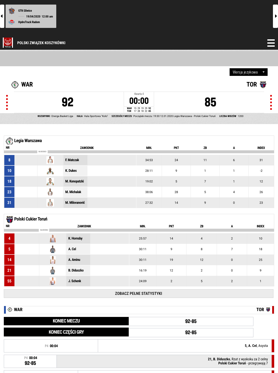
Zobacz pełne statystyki (138, 293)
